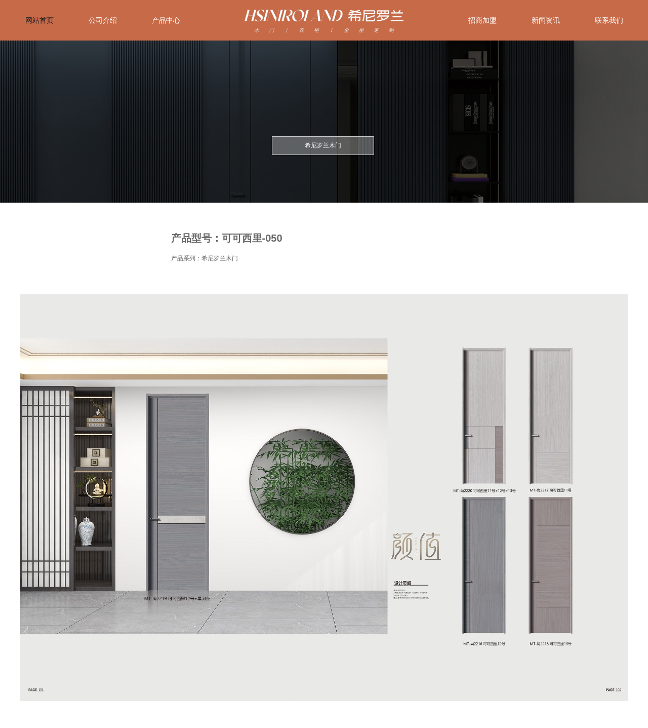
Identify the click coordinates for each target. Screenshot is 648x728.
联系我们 (609, 20)
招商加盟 (482, 20)
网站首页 (39, 20)
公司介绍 (103, 20)
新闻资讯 (546, 20)
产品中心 (166, 20)
